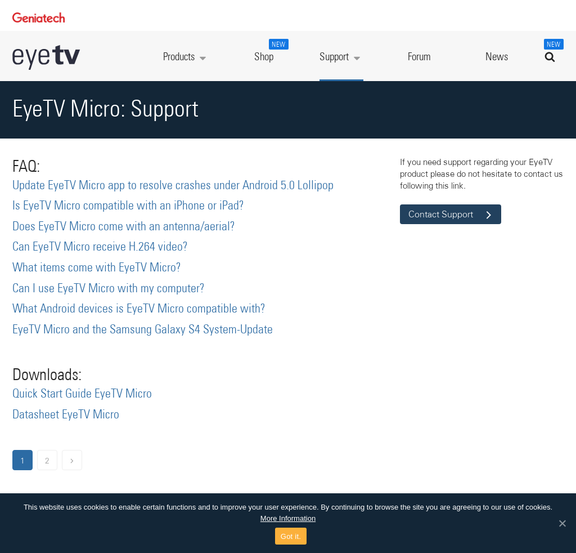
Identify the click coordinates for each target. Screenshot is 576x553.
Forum (419, 57)
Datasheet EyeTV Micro (65, 415)
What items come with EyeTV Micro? (96, 268)
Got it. (291, 536)
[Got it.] (562, 523)
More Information (288, 518)
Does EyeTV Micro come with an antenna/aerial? (123, 227)
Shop (270, 51)
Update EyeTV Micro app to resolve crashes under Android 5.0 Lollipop (173, 186)
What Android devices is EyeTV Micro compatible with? (139, 309)
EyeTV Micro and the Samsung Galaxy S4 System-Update (142, 330)
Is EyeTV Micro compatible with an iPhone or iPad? (128, 206)
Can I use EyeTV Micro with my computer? (108, 289)
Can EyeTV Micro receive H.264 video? (100, 247)
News (496, 57)
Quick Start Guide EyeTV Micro (82, 394)
